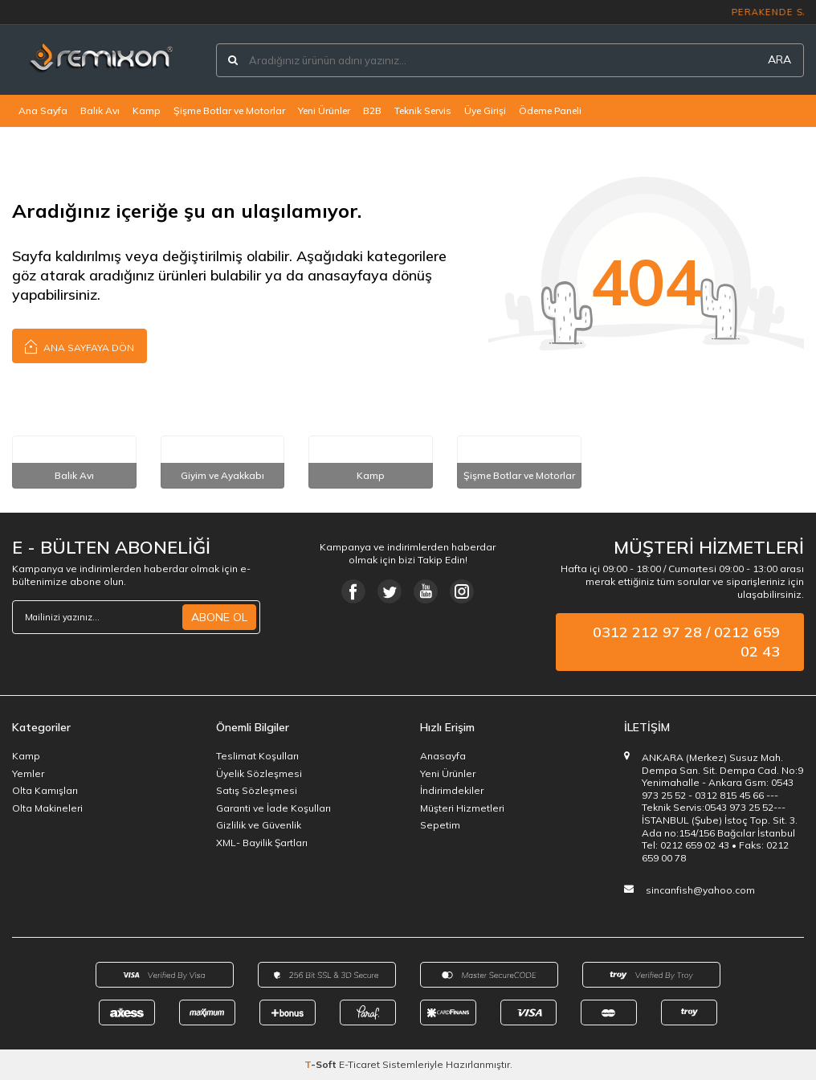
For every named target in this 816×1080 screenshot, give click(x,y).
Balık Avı (100, 110)
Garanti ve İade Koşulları (273, 808)
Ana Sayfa (42, 110)
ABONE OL (219, 617)
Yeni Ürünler (324, 110)
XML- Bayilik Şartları (262, 843)
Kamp (147, 110)
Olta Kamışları (45, 790)
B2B (372, 110)
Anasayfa (443, 756)
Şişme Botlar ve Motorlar (229, 110)
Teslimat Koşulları (257, 756)
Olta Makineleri (47, 808)
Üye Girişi (485, 110)
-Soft (321, 1064)
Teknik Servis (422, 110)
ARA (779, 59)
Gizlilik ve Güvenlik (258, 825)
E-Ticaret (359, 1064)
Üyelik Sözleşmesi (259, 773)
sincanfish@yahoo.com (700, 890)
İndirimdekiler (451, 790)
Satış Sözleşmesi (256, 790)
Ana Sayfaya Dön (79, 346)
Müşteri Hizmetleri (462, 808)
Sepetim (440, 825)
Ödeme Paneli (550, 110)
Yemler (28, 773)
